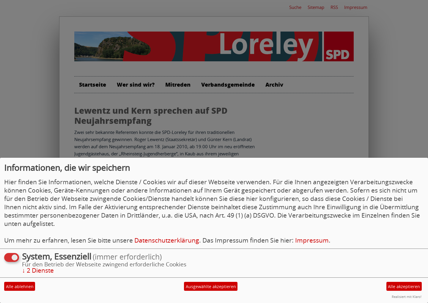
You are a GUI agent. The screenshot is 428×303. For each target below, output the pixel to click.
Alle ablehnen (20, 286)
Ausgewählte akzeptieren (211, 286)
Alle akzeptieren (404, 286)
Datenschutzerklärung (166, 240)
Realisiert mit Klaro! (406, 296)
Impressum (312, 240)
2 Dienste (38, 270)
